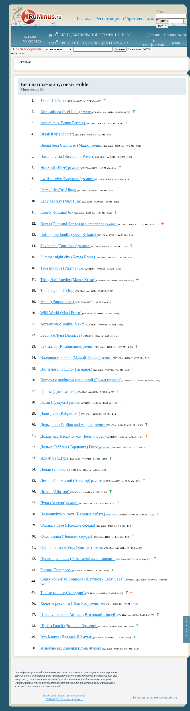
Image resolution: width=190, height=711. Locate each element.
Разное (175, 43)
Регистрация (108, 18)
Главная (85, 18)
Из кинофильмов (153, 43)
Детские (153, 35)
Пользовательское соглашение (154, 697)
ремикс (66, 112)
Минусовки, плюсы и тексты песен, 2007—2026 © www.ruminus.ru (64, 697)
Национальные (175, 35)
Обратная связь (138, 18)
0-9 (57, 35)
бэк (57, 212)
